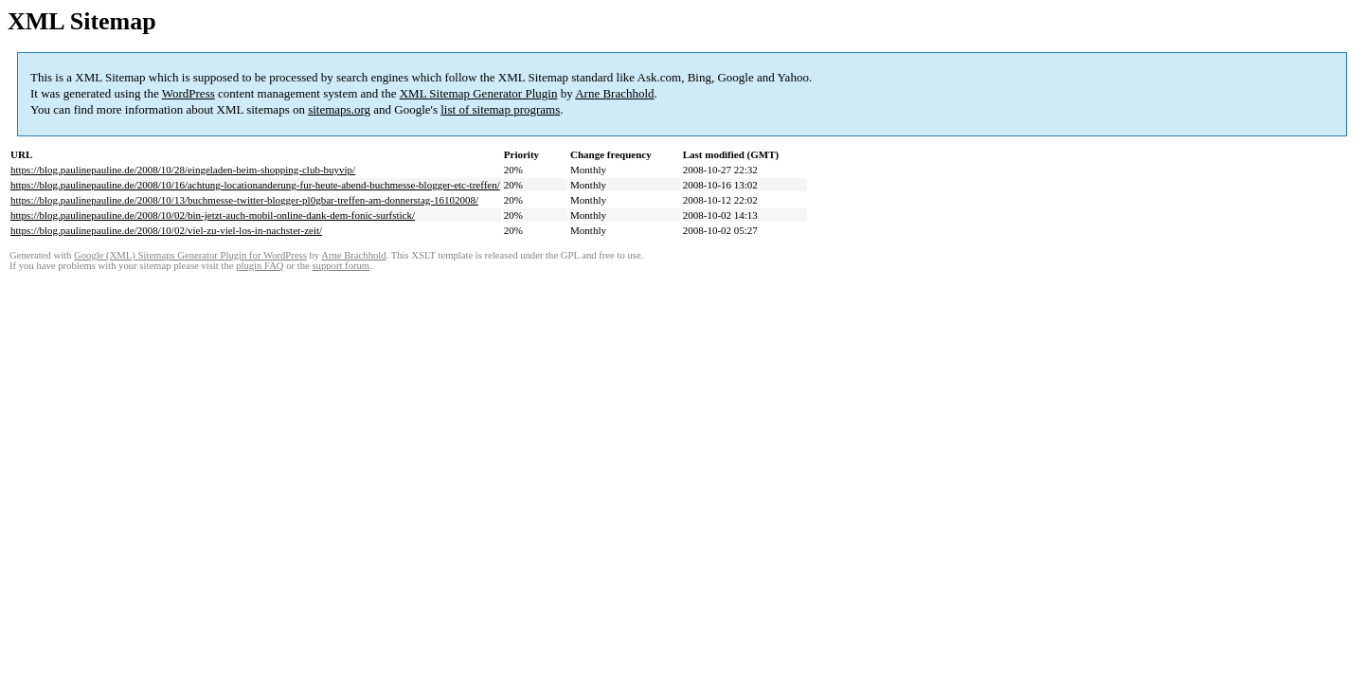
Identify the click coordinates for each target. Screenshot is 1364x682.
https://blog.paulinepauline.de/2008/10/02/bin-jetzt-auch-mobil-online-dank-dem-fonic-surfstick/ (212, 215)
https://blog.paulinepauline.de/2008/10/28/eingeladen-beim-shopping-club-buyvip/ (182, 169)
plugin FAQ (259, 265)
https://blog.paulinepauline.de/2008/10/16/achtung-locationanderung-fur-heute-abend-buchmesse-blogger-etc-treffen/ (255, 184)
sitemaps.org (339, 109)
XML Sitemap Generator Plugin (479, 93)
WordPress (188, 93)
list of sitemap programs (500, 109)
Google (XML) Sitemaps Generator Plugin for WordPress (190, 255)
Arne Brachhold (614, 93)
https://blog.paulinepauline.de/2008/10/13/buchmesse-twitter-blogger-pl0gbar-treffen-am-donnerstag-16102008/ (244, 200)
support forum (340, 265)
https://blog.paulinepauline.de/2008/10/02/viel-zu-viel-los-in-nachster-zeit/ (166, 230)
